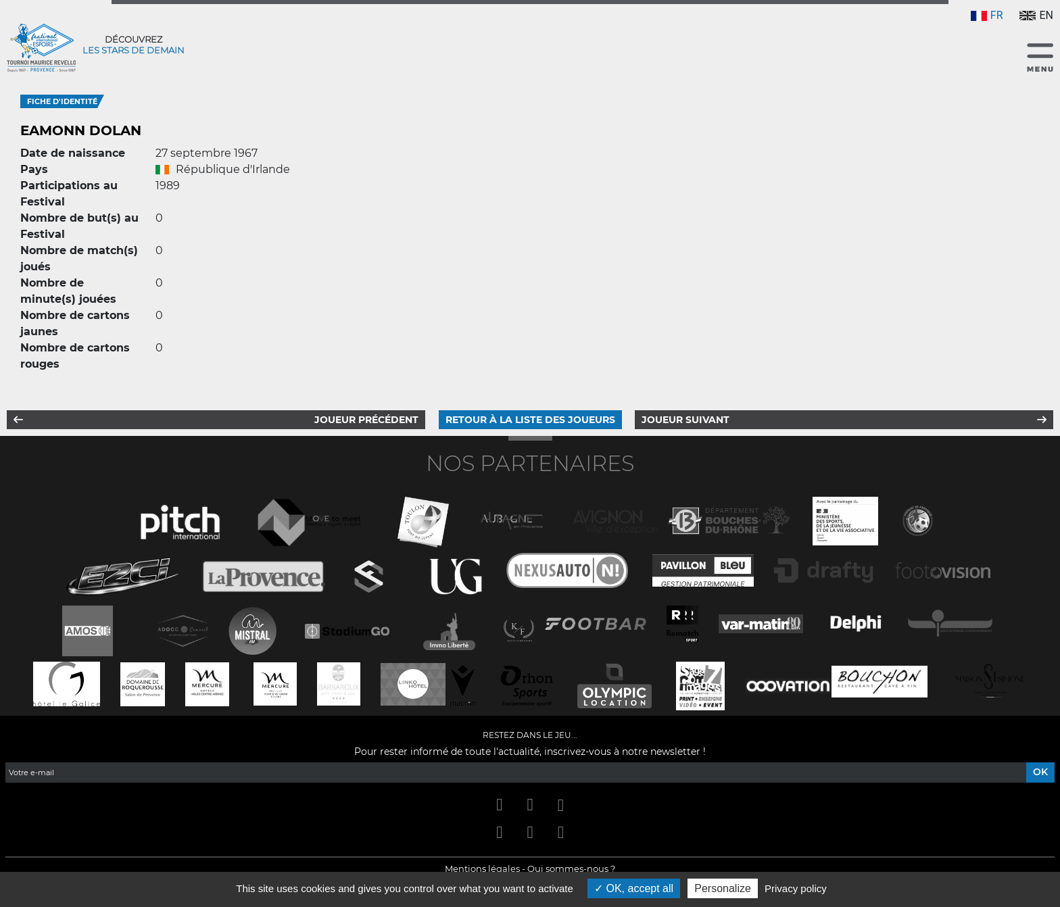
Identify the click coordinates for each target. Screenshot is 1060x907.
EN (1036, 15)
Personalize (722, 888)
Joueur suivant (685, 420)
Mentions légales (482, 868)
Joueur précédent (366, 420)
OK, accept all (633, 888)
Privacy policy (796, 888)
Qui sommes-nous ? (571, 868)
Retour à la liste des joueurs (530, 420)
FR (987, 15)
